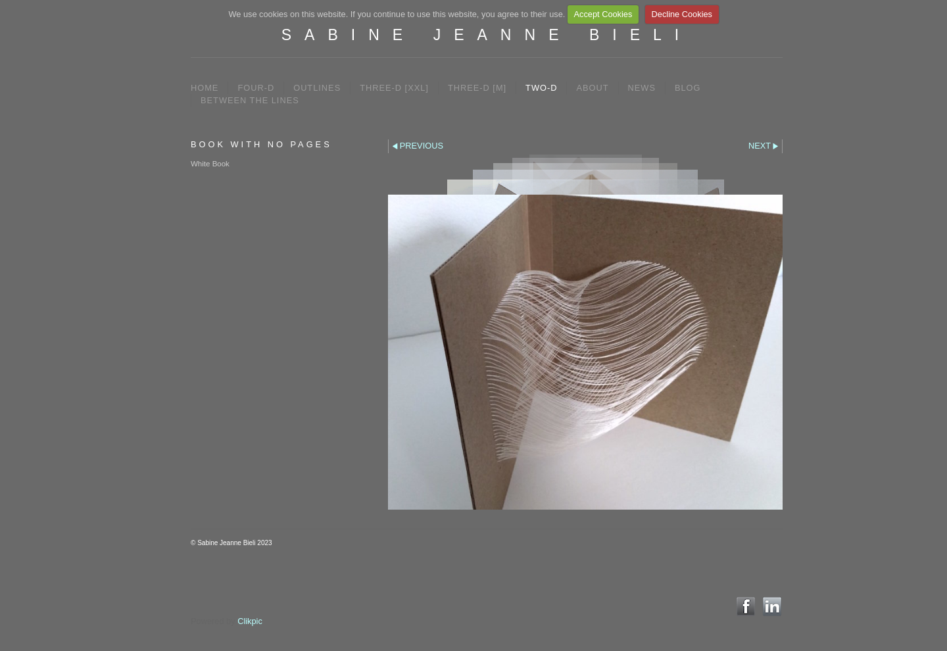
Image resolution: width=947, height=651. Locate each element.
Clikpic (249, 621)
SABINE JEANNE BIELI (486, 34)
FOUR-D (255, 88)
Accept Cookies (602, 14)
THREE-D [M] (477, 88)
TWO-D (541, 88)
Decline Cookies (682, 14)
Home (204, 88)
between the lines (250, 100)
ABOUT (592, 88)
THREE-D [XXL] (394, 88)
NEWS (642, 88)
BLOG (688, 88)
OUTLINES (317, 88)
